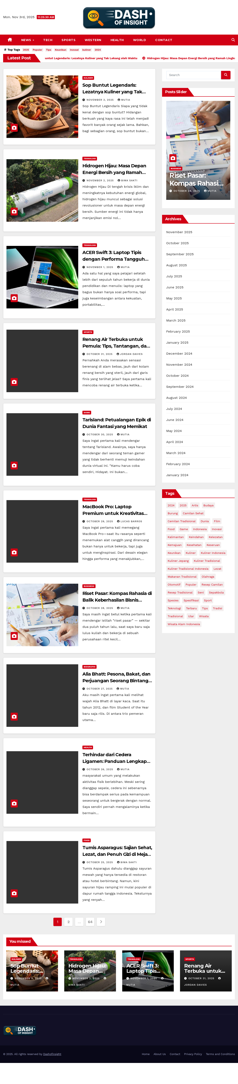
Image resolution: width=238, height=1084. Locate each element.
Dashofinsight (52, 1054)
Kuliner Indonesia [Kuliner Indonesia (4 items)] (213, 553)
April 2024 (174, 442)
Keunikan (60, 49)
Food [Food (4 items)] (171, 529)
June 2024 (175, 420)
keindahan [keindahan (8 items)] (196, 537)
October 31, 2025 (100, 354)
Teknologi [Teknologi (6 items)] (174, 608)
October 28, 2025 (100, 608)
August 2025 (176, 265)
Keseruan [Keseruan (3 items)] (213, 545)
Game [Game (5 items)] (184, 529)
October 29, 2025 (100, 521)
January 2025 (177, 342)
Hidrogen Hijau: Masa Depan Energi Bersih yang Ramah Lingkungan (114, 172)
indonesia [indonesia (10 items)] (200, 529)
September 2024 (180, 387)
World (139, 40)
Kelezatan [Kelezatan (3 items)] (216, 537)
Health (117, 40)
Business (89, 586)
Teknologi (90, 158)
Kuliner (88, 78)
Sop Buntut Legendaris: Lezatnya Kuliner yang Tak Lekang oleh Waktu (112, 91)
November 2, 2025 (101, 180)
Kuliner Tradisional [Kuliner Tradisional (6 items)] (207, 560)
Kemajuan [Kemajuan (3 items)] (175, 545)
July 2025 (174, 276)
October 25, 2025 (100, 862)
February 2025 (178, 331)
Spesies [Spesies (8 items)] (173, 600)
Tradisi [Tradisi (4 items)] (217, 608)
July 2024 (174, 409)
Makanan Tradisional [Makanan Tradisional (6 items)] (182, 576)
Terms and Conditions (220, 1054)
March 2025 (176, 320)
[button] (233, 40)
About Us (160, 1054)
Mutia (124, 99)
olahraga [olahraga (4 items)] (208, 576)
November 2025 (179, 232)
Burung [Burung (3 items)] (173, 513)
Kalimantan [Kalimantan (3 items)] (176, 537)
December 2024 (179, 353)
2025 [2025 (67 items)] (183, 505)
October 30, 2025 (100, 434)
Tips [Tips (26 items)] (205, 608)
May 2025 (174, 298)
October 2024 (177, 376)
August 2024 (176, 398)
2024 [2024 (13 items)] (171, 505)
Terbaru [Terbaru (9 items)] (191, 608)
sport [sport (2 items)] (208, 600)
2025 (26, 49)
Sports (69, 40)
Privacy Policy (193, 1054)
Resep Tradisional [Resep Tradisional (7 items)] (180, 592)
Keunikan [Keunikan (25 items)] (174, 553)
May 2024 (174, 431)
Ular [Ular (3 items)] (191, 616)
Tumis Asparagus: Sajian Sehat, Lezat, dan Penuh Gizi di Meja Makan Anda (117, 854)
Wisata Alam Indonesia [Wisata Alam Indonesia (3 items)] (184, 624)
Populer (37, 49)
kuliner (86, 49)
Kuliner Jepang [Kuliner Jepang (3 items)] (178, 560)
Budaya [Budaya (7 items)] (208, 505)
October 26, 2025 (100, 769)
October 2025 (177, 243)
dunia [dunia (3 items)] (205, 521)
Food (86, 840)
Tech (47, 40)
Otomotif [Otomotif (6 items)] (174, 584)
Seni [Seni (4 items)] (201, 592)
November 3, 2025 (101, 99)
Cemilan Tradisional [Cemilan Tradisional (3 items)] (182, 521)
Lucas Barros (129, 521)
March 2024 (176, 453)
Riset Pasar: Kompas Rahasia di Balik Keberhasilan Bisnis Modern (117, 600)
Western (93, 40)
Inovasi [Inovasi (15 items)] (217, 529)
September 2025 (180, 254)
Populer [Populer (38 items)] (191, 584)
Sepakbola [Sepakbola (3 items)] (216, 592)
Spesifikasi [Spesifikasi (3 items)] (191, 600)
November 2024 (179, 365)
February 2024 (178, 464)
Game (87, 412)
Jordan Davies (130, 354)
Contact (164, 40)
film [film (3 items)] (217, 521)
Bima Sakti (127, 180)
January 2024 (177, 475)
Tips (48, 49)
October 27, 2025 (100, 688)
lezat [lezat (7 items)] (217, 568)
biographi (89, 667)
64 (90, 922)
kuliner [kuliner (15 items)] (191, 553)
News (26, 40)
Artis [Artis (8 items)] (195, 505)
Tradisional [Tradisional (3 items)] (175, 616)
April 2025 (174, 309)
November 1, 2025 (100, 267)
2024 (98, 49)
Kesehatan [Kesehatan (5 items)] (194, 545)
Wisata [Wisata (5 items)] (204, 616)
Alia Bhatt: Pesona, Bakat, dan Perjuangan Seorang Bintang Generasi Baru (116, 680)
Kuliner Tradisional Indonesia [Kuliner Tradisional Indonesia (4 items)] (188, 568)
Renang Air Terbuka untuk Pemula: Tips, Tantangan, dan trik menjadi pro (115, 346)
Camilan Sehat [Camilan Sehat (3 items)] (193, 513)
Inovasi (74, 49)
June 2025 (175, 287)
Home (146, 1054)
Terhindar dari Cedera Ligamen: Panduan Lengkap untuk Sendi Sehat (114, 761)
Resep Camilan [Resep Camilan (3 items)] (212, 584)
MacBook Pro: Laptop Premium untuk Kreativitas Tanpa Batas (113, 513)
